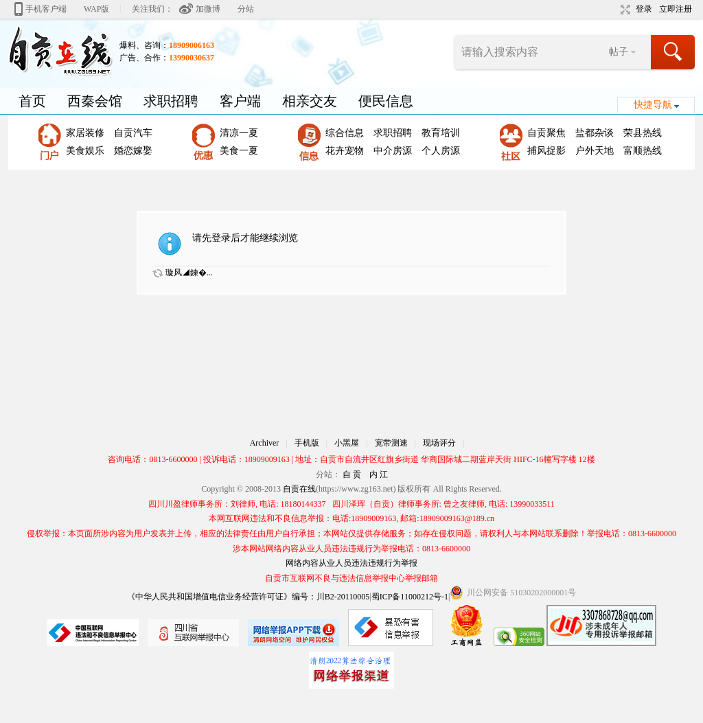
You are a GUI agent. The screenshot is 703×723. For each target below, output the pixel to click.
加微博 (208, 9)
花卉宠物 (344, 151)
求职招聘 (170, 100)
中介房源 (392, 151)
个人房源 (441, 151)
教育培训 (441, 133)
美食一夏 (239, 151)
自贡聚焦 (546, 133)
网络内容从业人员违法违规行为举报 (351, 563)
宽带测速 (391, 443)
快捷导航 (653, 105)
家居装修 (85, 133)
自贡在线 (299, 489)
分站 (246, 9)
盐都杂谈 (594, 133)
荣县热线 (642, 133)
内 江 (378, 474)
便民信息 (385, 100)
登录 (644, 9)
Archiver (264, 443)
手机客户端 (46, 9)
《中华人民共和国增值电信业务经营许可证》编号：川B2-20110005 (248, 596)
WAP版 (96, 9)
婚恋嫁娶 (133, 151)
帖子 (618, 52)
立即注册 (675, 9)
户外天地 (594, 151)
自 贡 (352, 474)
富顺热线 (642, 151)
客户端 (240, 100)
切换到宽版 (624, 9)
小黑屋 (346, 443)
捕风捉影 (546, 151)
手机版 (307, 443)
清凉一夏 (239, 133)
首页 (32, 100)
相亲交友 (309, 100)
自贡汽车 (133, 133)
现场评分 (439, 443)
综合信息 (344, 133)
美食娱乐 (85, 151)
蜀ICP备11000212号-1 (409, 596)
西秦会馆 (94, 100)
